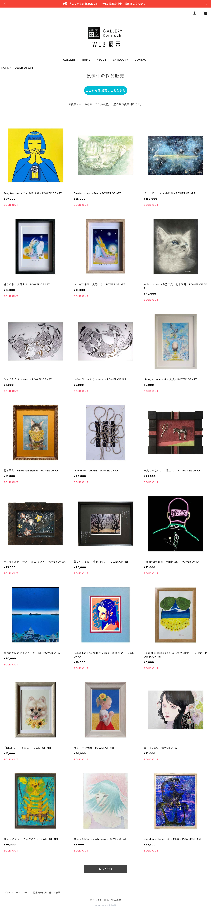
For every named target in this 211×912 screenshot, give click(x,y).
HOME (86, 59)
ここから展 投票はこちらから (105, 90)
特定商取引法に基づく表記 (47, 892)
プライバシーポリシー (15, 892)
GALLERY (69, 59)
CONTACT (141, 59)
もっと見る (105, 869)
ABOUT (101, 59)
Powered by (105, 905)
